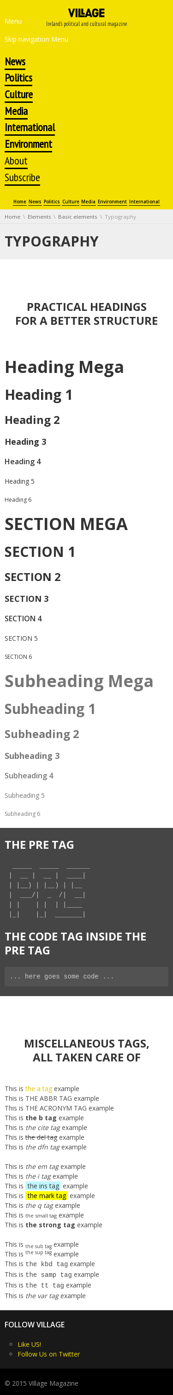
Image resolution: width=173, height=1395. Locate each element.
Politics (52, 202)
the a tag (38, 1088)
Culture (70, 202)
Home (19, 202)
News (35, 202)
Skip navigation (27, 39)
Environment (112, 202)
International (144, 202)
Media (88, 202)
